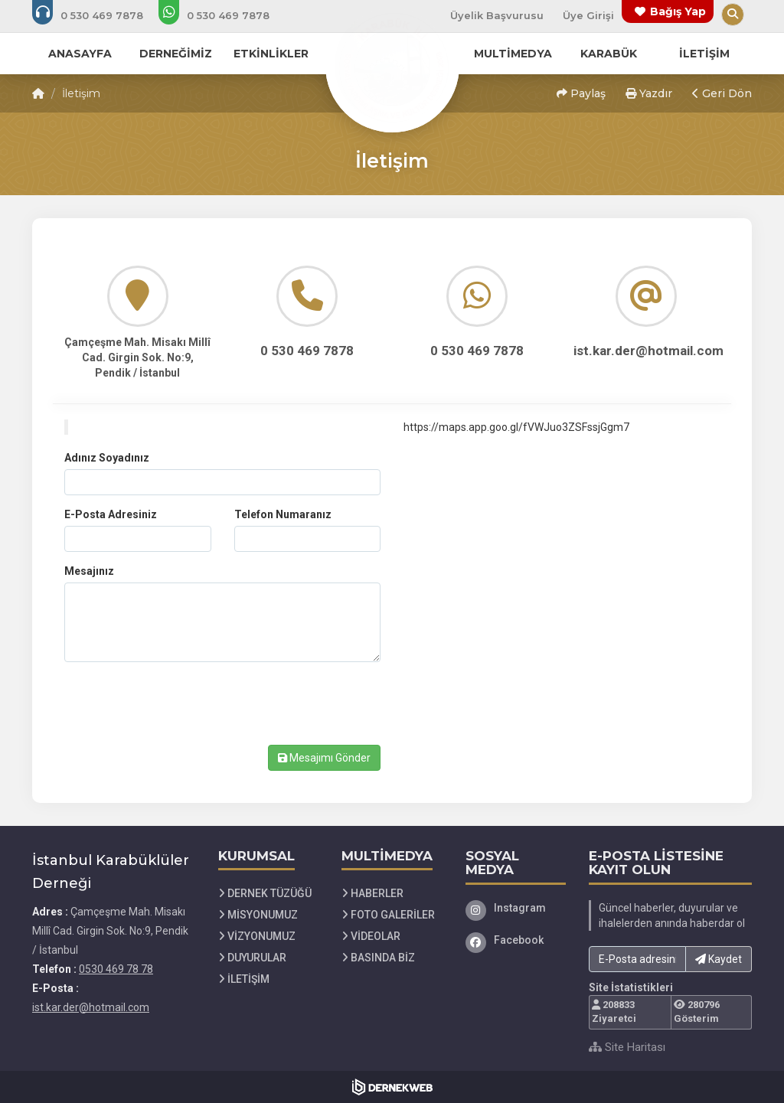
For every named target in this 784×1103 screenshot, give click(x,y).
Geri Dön (722, 93)
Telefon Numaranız (283, 514)
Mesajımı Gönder (324, 758)
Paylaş (581, 93)
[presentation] (180, 703)
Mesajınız (89, 571)
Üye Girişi (588, 15)
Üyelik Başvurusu (497, 15)
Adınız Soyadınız (106, 458)
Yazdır (649, 93)
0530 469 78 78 (116, 969)
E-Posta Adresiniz (110, 514)
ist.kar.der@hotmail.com (90, 1007)
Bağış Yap (678, 11)
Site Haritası (627, 1047)
